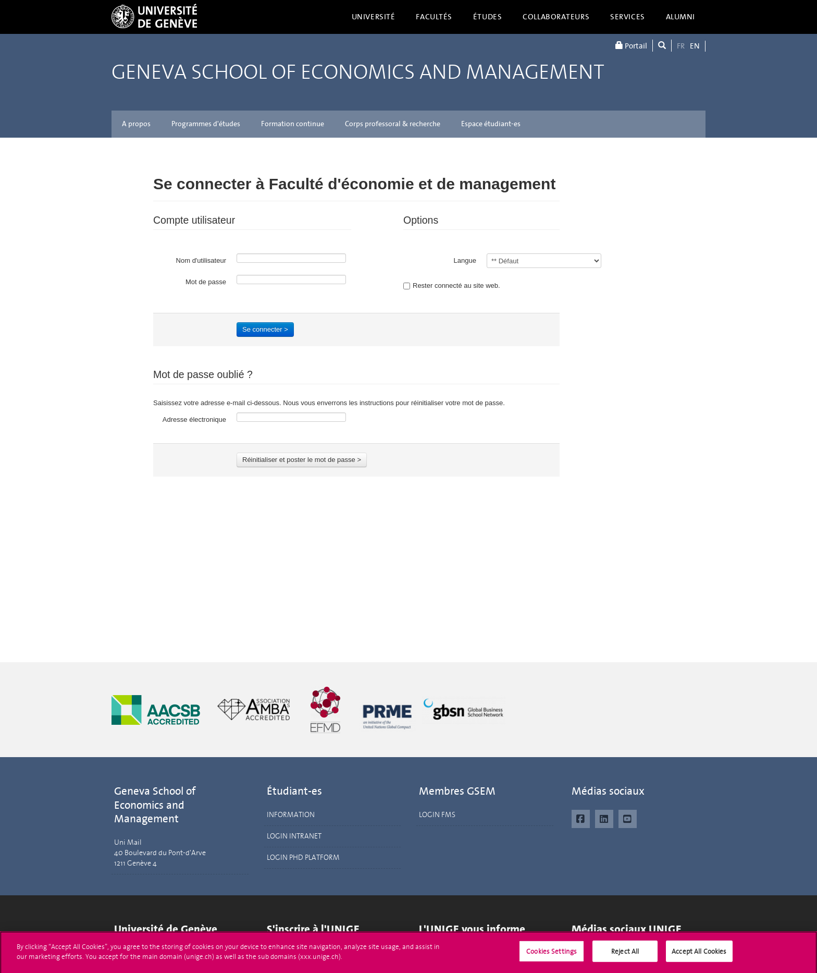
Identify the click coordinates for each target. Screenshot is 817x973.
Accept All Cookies (699, 957)
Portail (631, 45)
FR (681, 46)
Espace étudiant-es (491, 124)
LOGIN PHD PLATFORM (303, 857)
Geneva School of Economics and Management (358, 72)
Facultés (434, 16)
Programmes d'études (205, 124)
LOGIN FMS (437, 815)
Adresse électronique (194, 419)
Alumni (680, 16)
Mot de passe (205, 282)
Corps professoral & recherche (392, 124)
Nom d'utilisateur (201, 260)
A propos (136, 124)
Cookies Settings (551, 957)
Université (373, 16)
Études (487, 16)
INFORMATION (291, 815)
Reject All (625, 957)
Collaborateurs (556, 16)
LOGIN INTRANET (294, 836)
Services (627, 16)
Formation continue (292, 124)
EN (695, 46)
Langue (465, 260)
